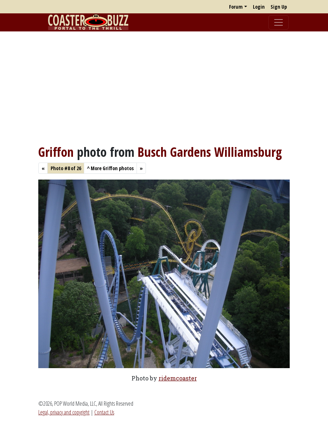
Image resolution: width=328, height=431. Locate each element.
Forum (236, 6)
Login (259, 6)
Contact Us (104, 412)
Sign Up (279, 6)
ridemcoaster (178, 378)
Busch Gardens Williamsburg (210, 151)
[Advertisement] (164, 87)
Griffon (56, 151)
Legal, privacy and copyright (64, 412)
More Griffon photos (110, 168)
